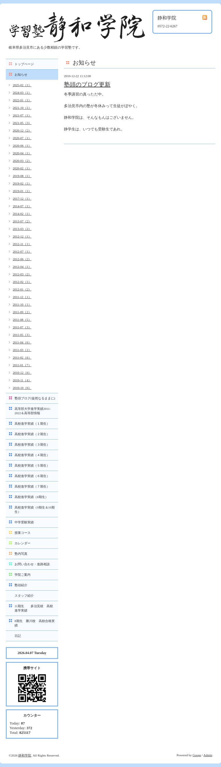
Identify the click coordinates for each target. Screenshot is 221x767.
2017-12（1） (22, 198)
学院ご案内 (23, 574)
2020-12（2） (22, 130)
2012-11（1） (22, 244)
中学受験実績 (24, 522)
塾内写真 (21, 553)
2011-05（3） (22, 334)
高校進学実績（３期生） (32, 444)
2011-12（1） (22, 297)
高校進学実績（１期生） (32, 423)
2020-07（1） (22, 138)
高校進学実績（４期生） (32, 455)
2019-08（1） (22, 176)
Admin (207, 755)
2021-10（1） (22, 107)
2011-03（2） (22, 350)
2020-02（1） (22, 168)
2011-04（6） (22, 342)
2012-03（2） (22, 274)
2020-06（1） (22, 145)
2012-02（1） (22, 282)
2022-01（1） (22, 100)
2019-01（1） (22, 191)
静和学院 (24, 755)
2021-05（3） (22, 123)
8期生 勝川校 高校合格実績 (35, 623)
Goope (197, 755)
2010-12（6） (22, 372)
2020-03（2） (22, 160)
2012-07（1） (22, 251)
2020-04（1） (22, 153)
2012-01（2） (22, 289)
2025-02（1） (22, 85)
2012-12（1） (22, 236)
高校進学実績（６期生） (32, 476)
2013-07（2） (22, 221)
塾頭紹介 (21, 585)
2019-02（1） (22, 183)
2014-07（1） (22, 206)
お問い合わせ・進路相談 (32, 564)
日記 (18, 635)
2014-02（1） (22, 213)
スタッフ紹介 (24, 595)
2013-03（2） (22, 229)
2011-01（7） (22, 365)
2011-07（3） (22, 327)
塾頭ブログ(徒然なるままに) (35, 398)
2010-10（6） (22, 387)
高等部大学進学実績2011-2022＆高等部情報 (33, 411)
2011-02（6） (22, 357)
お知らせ (21, 74)
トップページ (24, 64)
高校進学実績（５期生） (32, 465)
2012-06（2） (22, 259)
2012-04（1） (22, 266)
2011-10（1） (22, 304)
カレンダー (23, 543)
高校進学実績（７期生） (32, 486)
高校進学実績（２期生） (32, 434)
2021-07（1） (22, 115)
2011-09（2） (22, 312)
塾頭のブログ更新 (87, 84)
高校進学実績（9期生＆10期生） (35, 509)
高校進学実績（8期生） (31, 497)
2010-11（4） (22, 380)
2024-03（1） (22, 92)
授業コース (23, 532)
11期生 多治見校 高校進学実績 (34, 608)
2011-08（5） (22, 319)
